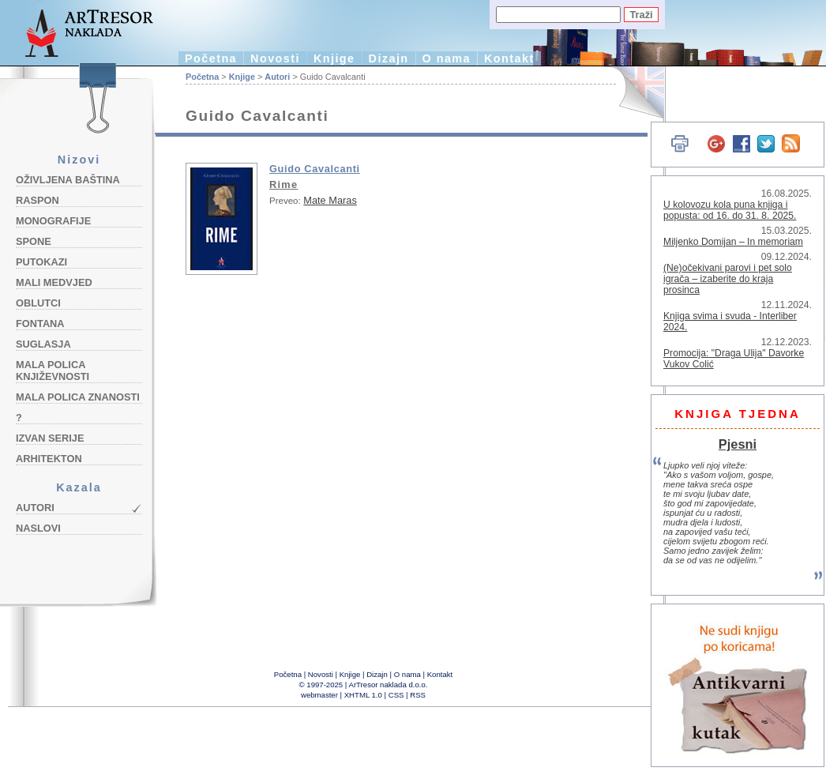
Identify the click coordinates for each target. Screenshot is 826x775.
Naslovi (38, 528)
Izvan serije (50, 438)
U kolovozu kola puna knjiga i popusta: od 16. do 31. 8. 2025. (729, 210)
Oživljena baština (68, 180)
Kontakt (509, 58)
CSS (396, 694)
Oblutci (38, 303)
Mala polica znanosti (78, 397)
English (632, 92)
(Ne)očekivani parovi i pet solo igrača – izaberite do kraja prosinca (727, 278)
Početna (211, 58)
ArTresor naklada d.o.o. (388, 684)
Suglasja (43, 344)
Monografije (53, 221)
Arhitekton (49, 459)
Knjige (334, 58)
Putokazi (41, 262)
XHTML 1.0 (363, 694)
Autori (35, 508)
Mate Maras (330, 200)
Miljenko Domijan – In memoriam (733, 241)
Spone (33, 241)
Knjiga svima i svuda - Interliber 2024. (730, 321)
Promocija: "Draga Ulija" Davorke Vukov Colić (733, 359)
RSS (418, 694)
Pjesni (738, 444)
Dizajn (389, 58)
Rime (283, 184)
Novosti (275, 58)
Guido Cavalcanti (314, 169)
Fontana (40, 323)
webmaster (319, 694)
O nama (446, 58)
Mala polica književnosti (52, 370)
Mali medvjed (54, 282)
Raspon (37, 200)
